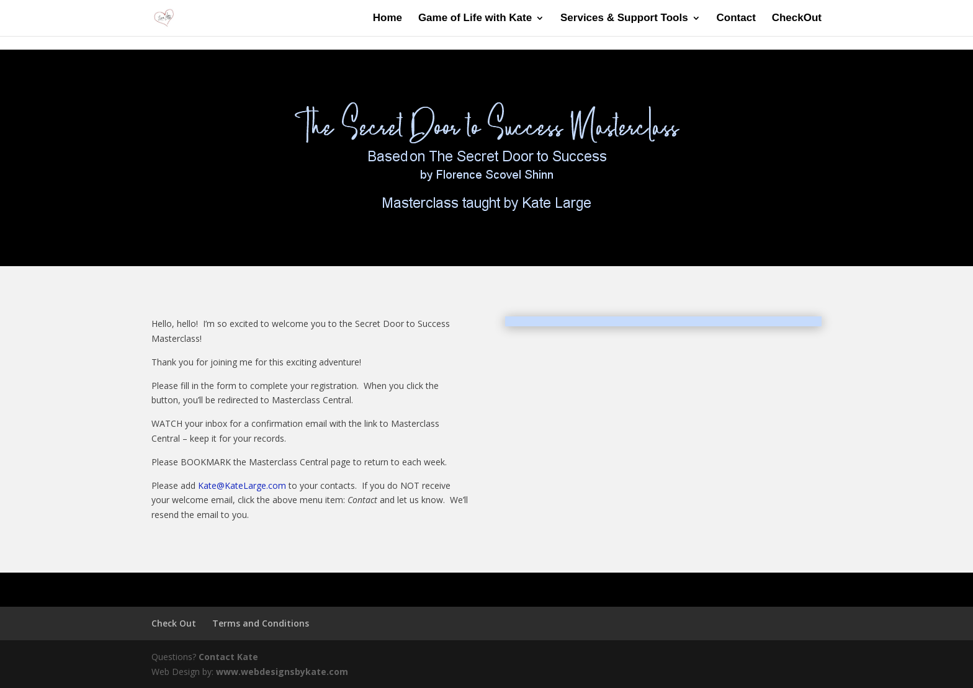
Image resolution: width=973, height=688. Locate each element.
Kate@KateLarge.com (242, 485)
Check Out (173, 623)
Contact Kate (228, 657)
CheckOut (797, 19)
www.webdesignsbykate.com (282, 671)
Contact (736, 19)
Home (387, 19)
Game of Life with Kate (475, 19)
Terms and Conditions (260, 623)
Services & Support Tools (624, 19)
